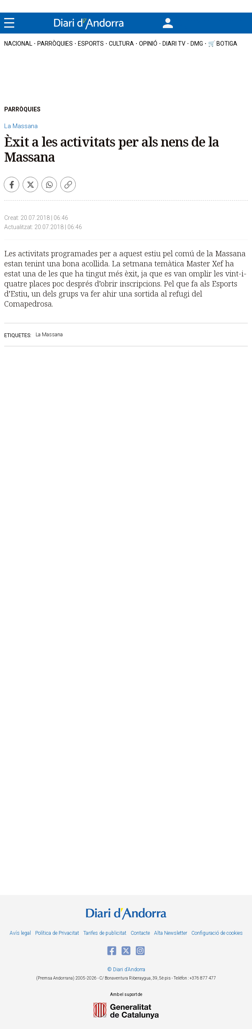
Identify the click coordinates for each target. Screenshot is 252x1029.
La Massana (21, 126)
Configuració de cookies (217, 933)
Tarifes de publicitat (104, 933)
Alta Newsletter (170, 933)
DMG (196, 43)
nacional (18, 43)
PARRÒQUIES (22, 109)
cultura (121, 43)
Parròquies (55, 43)
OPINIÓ (148, 43)
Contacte (140, 933)
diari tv (173, 43)
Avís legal (20, 933)
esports (91, 43)
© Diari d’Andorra (126, 969)
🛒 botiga (222, 43)
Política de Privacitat (57, 933)
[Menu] (9, 23)
